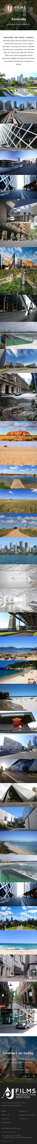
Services (5, 1118)
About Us (5, 1115)
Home (3, 1111)
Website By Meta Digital (11, 1105)
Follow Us (7, 1141)
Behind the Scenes (27, 1115)
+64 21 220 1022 (8, 1132)
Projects (23, 1111)
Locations (5, 1122)
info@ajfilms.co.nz (10, 1128)
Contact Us (18, 1070)
